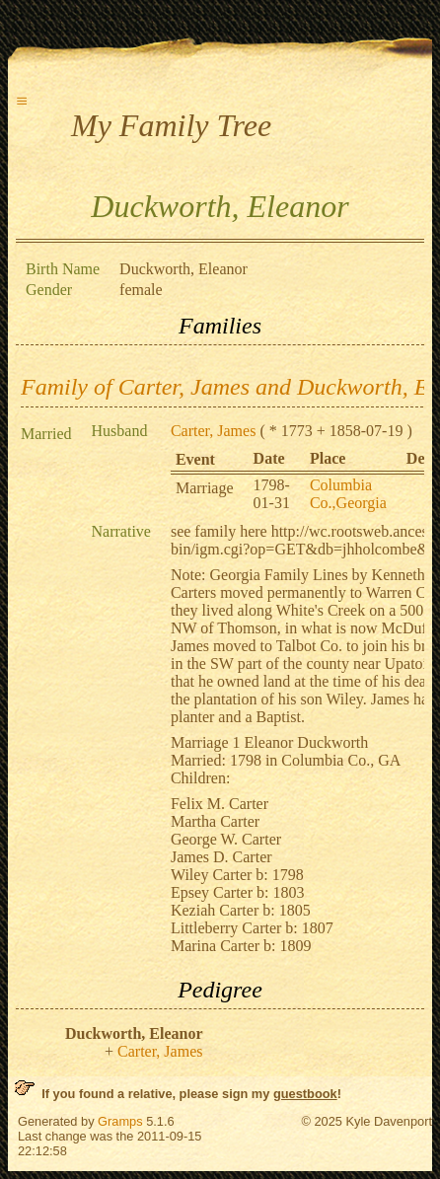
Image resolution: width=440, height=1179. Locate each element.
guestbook (305, 1093)
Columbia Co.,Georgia (348, 494)
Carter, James (213, 430)
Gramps (120, 1121)
